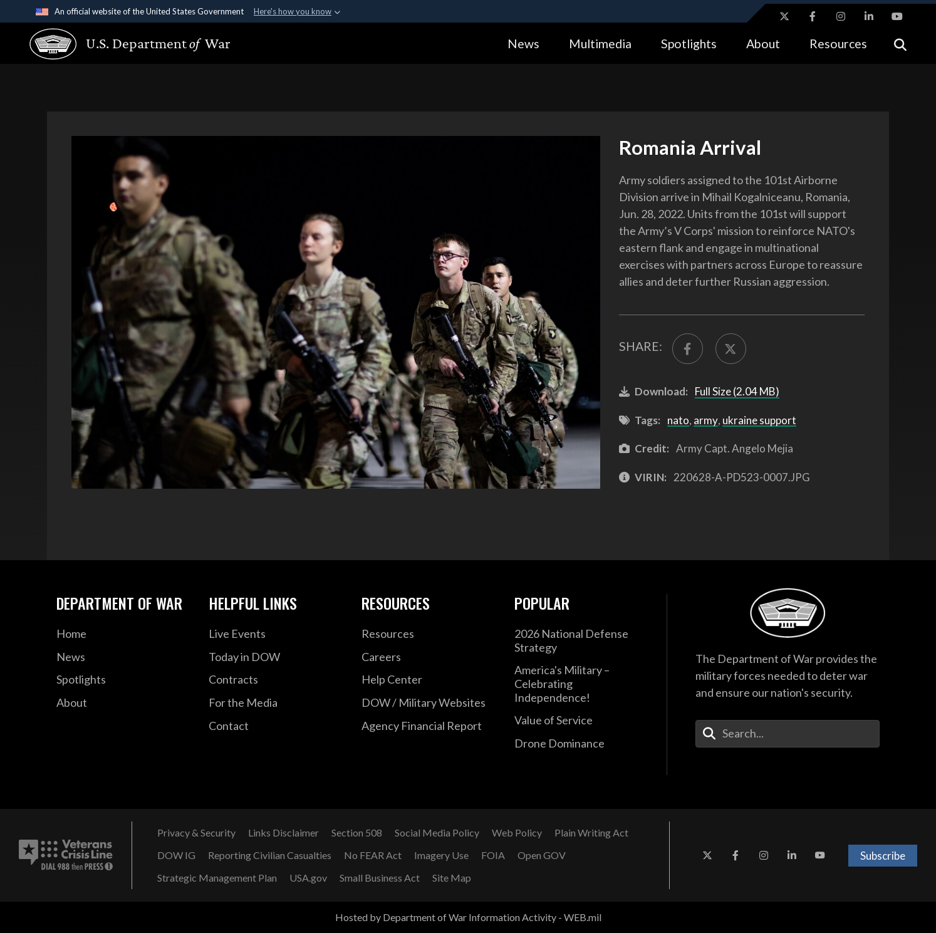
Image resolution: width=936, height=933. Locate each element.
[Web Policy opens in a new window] (517, 832)
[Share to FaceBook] (687, 348)
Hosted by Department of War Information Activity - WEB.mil (468, 917)
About (763, 43)
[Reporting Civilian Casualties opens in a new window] (270, 855)
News (523, 43)
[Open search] (900, 43)
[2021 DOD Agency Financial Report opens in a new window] (428, 726)
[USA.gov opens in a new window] (308, 878)
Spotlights (689, 43)
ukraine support (759, 420)
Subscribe (882, 855)
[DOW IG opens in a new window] (176, 855)
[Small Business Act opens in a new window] (379, 878)
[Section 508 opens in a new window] (356, 832)
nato (678, 420)
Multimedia (600, 43)
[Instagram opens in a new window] (840, 16)
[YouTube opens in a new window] (897, 16)
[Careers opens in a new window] (428, 657)
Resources (838, 43)
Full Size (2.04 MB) (737, 391)
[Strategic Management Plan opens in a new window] (217, 878)
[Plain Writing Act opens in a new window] (591, 832)
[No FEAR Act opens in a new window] (373, 855)
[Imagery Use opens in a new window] (441, 855)
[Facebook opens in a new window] (812, 16)
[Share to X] (730, 348)
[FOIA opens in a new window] (493, 855)
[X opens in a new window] (784, 16)
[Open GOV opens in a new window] (541, 855)
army (706, 420)
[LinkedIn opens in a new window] (869, 16)
